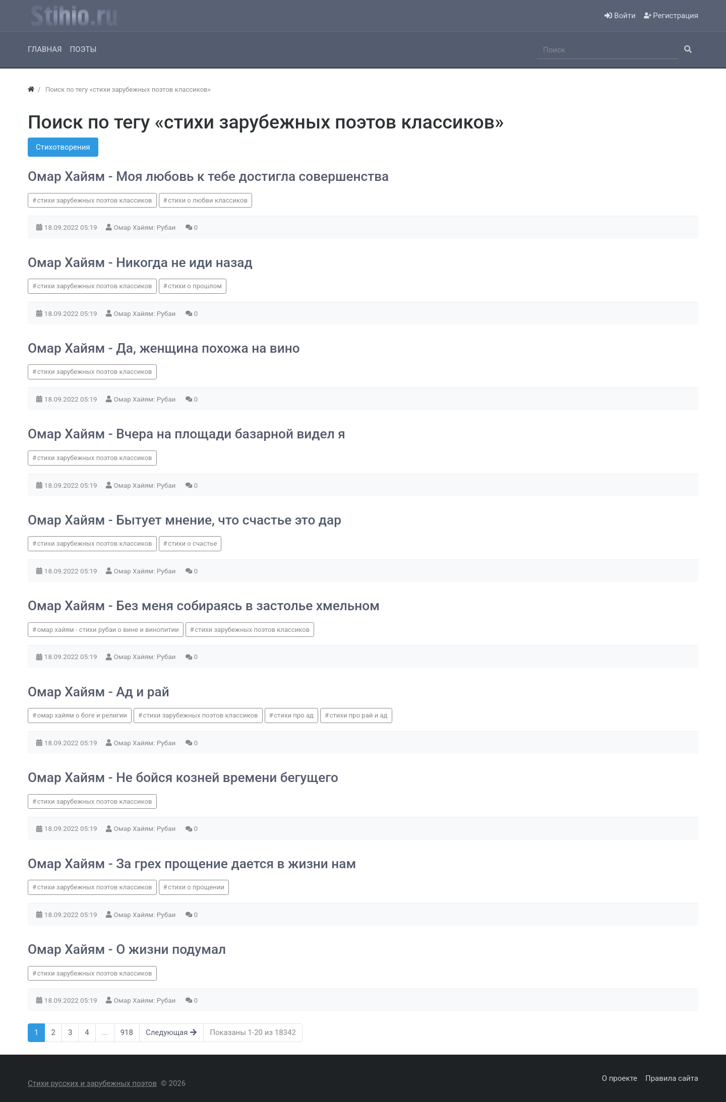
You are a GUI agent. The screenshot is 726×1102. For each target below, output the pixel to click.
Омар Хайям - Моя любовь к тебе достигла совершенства (208, 176)
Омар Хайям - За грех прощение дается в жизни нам (192, 863)
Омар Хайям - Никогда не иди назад (140, 262)
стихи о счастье (192, 543)
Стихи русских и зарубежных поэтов (92, 1083)
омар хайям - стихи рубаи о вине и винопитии (108, 629)
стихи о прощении (196, 887)
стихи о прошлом (195, 286)
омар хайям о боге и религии (82, 715)
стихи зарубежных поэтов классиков (94, 200)
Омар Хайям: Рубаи (145, 227)
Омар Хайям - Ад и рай (98, 691)
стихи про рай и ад (359, 715)
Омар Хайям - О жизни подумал (127, 949)
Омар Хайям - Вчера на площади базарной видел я (186, 433)
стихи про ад (294, 715)
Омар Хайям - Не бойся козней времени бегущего (183, 777)
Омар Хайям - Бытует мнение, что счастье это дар (184, 520)
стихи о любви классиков (208, 200)
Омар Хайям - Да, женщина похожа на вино (164, 348)
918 (126, 1032)
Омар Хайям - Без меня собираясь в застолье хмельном (204, 605)
